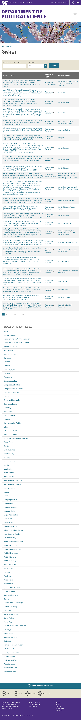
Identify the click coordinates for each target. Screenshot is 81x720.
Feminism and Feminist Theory (16, 438)
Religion (61, 138)
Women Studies (63, 281)
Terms (57, 704)
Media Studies (9, 522)
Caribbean (8, 358)
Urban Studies (9, 656)
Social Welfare (9, 618)
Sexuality (7, 610)
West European (10, 664)
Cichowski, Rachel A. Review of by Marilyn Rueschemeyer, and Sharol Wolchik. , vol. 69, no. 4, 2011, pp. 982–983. (22, 281)
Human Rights (9, 461)
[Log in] (72, 2)
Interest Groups (10, 476)
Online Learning (10, 538)
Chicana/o (8, 362)
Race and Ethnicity (64, 223)
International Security (12, 484)
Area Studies (9, 350)
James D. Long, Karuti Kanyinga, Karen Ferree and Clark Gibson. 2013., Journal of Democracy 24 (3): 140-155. (22, 251)
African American (10, 335)
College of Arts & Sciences (59, 2)
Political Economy (64, 187)
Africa (60, 200)
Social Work (8, 622)
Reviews (53, 84)
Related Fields (32, 63)
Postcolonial (8, 568)
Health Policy (9, 453)
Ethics (6, 427)
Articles (47, 251)
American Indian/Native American (17, 339)
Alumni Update (60, 709)
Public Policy (8, 580)
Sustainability (9, 649)
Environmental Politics (12, 423)
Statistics (7, 641)
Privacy (58, 702)
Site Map (58, 706)
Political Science (63, 93)
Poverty (7, 572)
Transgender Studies (12, 652)
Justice (6, 492)
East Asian (61, 242)
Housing (7, 457)
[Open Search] (78, 2)
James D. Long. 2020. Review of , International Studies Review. (22, 122)
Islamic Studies (9, 488)
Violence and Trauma (65, 84)
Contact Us (59, 711)
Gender (6, 446)
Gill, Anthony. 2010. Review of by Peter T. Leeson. (20, 297)
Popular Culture (10, 564)
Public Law (8, 576)
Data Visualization (11, 404)
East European (9, 415)
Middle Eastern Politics (13, 526)
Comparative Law (10, 381)
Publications (8, 46)
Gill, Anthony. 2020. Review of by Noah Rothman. (23, 130)
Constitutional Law (11, 392)
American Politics (64, 130)
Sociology (7, 629)
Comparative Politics (12, 385)
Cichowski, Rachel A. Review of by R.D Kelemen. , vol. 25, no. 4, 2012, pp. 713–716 (22, 260)
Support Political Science (40, 685)
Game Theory (9, 442)
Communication (63, 174)
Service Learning (10, 606)
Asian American (10, 354)
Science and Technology (13, 603)
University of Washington (13, 715)
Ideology (7, 465)
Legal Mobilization (11, 515)
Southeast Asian (10, 637)
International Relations (13, 480)
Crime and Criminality (65, 121)
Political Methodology (12, 549)
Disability (7, 408)
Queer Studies (9, 591)
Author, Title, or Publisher (12, 63)
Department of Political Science (24, 14)
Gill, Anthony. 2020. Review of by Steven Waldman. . (23, 137)
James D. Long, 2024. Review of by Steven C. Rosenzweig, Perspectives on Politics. (22, 83)
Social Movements (11, 614)
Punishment (8, 583)
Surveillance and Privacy (13, 645)
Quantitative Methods (12, 587)
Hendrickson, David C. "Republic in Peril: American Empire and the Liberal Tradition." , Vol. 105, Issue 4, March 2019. (22, 168)
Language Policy (10, 499)
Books (47, 84)
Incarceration (9, 473)
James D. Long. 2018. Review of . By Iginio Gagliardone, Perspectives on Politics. (23, 176)
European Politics (11, 431)
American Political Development (16, 343)
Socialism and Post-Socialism (15, 626)
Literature (8, 518)
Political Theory (10, 561)
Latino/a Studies (10, 507)
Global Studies (9, 450)
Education (7, 419)
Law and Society (69, 233)
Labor (6, 496)
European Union (63, 261)
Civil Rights (8, 373)
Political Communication (66, 175)
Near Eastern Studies (12, 534)
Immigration (9, 469)
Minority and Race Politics (14, 530)
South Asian (8, 633)
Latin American (63, 290)
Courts (6, 396)
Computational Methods (13, 388)
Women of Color (10, 668)
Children (7, 366)
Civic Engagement (64, 231)
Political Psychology (65, 81)
